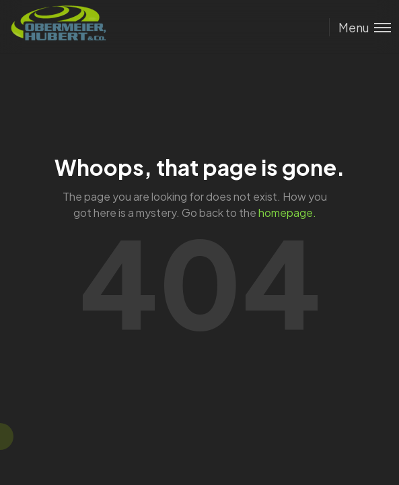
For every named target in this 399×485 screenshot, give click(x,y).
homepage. (287, 212)
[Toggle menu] (360, 27)
